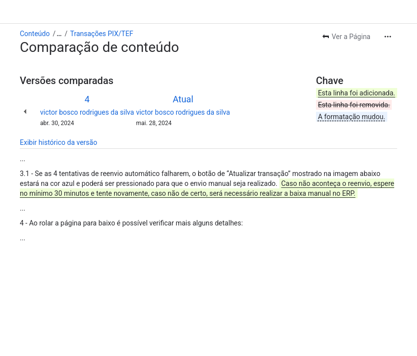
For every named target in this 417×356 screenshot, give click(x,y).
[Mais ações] (387, 36)
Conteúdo (35, 34)
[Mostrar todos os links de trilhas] (58, 34)
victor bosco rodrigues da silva (87, 112)
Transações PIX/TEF (101, 34)
